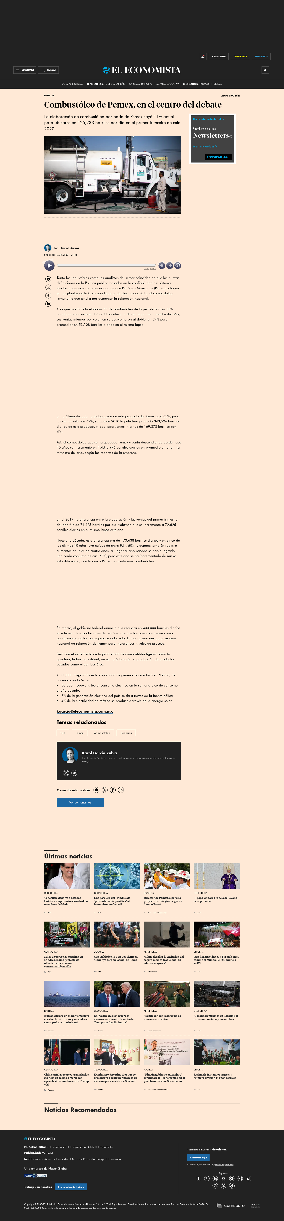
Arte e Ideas (150, 951)
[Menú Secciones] (24, 70)
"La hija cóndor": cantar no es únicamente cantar (162, 1017)
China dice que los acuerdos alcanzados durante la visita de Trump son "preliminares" (114, 1019)
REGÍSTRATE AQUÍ (218, 157)
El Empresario (77, 1147)
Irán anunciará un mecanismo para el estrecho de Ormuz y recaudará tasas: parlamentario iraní (67, 1019)
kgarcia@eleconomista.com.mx (85, 711)
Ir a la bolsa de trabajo (71, 1187)
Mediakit (47, 1153)
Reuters (51, 1030)
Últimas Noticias (72, 84)
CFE (62, 733)
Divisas (218, 84)
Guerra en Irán (115, 84)
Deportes (99, 951)
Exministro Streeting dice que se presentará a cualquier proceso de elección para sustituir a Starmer (116, 1078)
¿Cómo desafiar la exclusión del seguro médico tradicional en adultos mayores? (164, 960)
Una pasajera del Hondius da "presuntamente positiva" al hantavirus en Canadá (112, 901)
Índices (205, 84)
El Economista (57, 1147)
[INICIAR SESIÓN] (265, 70)
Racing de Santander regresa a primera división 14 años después (215, 1076)
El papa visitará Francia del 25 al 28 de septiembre (216, 899)
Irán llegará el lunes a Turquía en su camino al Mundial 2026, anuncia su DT (217, 960)
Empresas (49, 95)
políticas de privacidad (223, 1164)
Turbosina (126, 733)
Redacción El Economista (158, 913)
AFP (49, 913)
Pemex (79, 733)
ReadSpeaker (150, 268)
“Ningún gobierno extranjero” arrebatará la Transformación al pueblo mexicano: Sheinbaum (164, 1078)
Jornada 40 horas (140, 84)
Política (148, 1069)
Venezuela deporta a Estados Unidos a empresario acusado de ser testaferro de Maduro (67, 901)
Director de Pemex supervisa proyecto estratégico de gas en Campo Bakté (163, 901)
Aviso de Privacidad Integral (89, 1159)
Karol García (70, 248)
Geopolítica (51, 893)
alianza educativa (167, 84)
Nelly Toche (152, 971)
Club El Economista (100, 1147)
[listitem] (49, 265)
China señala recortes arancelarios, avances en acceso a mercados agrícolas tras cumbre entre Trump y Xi (67, 1079)
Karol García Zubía (99, 753)
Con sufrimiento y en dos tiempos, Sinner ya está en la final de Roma (116, 958)
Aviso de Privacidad (57, 1159)
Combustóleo (102, 733)
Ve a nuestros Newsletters (203, 146)
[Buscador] (48, 70)
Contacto (115, 1159)
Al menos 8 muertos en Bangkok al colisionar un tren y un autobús (216, 1017)
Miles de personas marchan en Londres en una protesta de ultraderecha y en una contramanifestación (64, 961)
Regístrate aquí (198, 1157)
